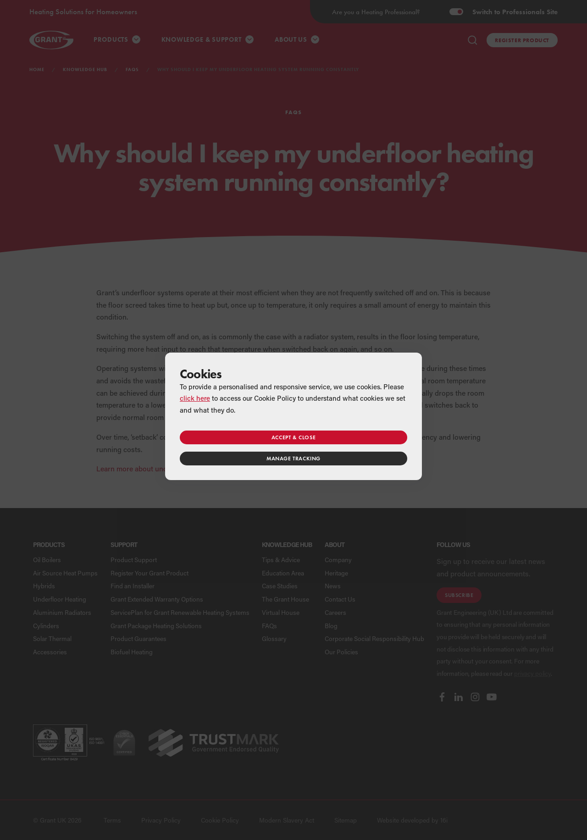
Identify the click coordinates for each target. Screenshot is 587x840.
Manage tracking (293, 458)
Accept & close (293, 437)
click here (195, 398)
